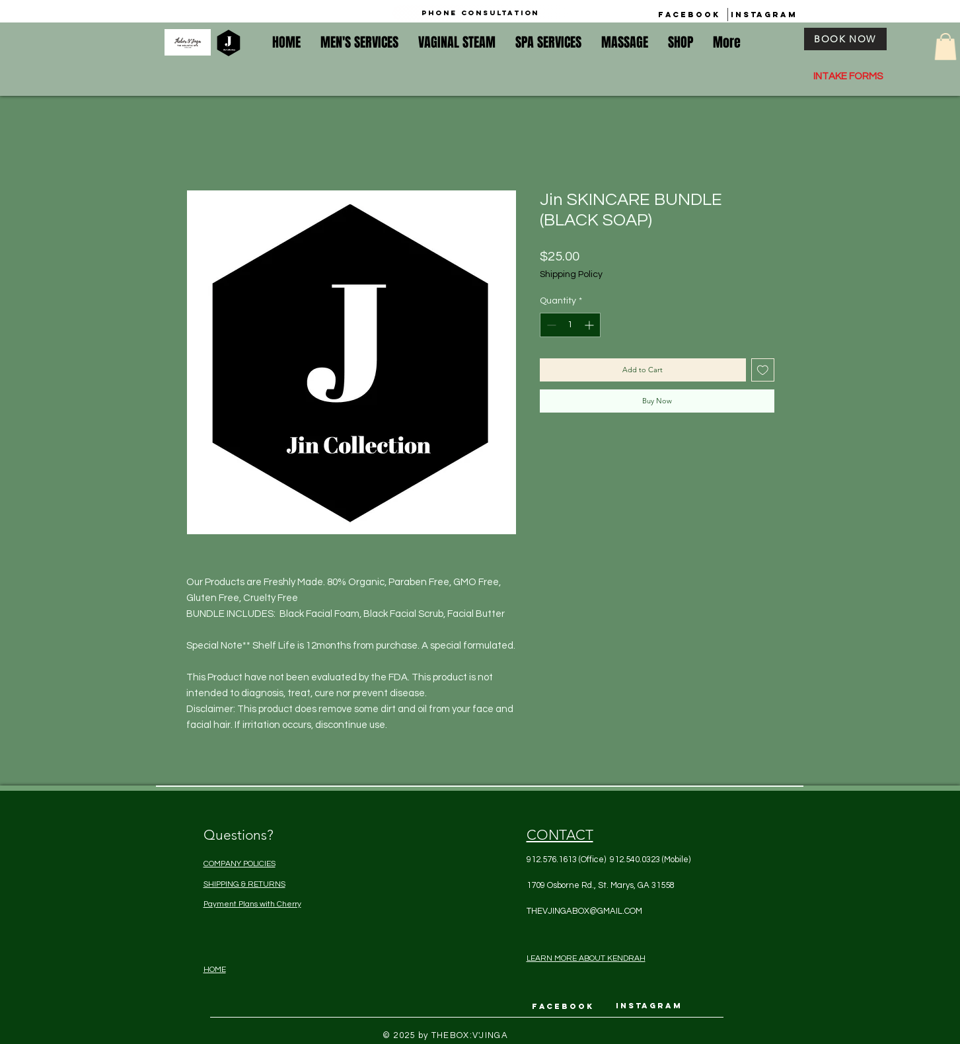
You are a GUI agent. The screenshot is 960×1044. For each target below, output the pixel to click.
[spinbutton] (570, 325)
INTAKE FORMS (848, 76)
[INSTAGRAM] (764, 14)
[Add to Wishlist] (762, 369)
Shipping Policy (571, 274)
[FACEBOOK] (689, 14)
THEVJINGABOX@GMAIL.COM (584, 911)
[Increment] (590, 325)
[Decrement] (550, 325)
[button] (945, 46)
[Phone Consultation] (480, 13)
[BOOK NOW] (845, 39)
